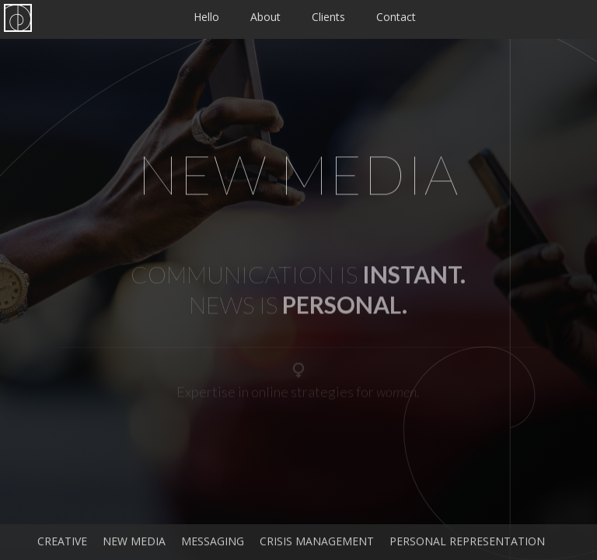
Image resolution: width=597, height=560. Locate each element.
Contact (396, 16)
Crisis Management (317, 545)
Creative (62, 545)
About (265, 16)
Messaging (212, 545)
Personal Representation (467, 545)
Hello (206, 16)
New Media (134, 545)
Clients (328, 16)
